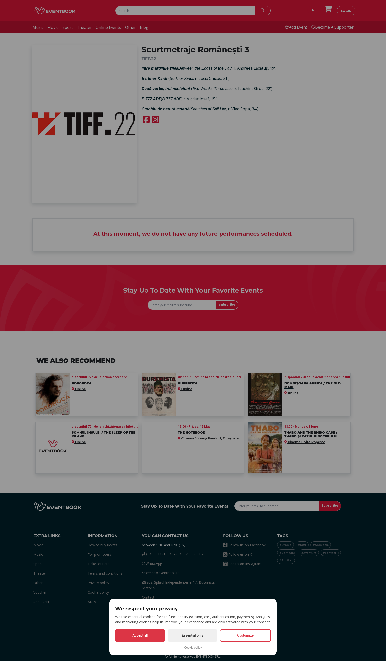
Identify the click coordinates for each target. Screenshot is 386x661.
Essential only (192, 635)
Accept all (140, 635)
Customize (245, 635)
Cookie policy (193, 647)
